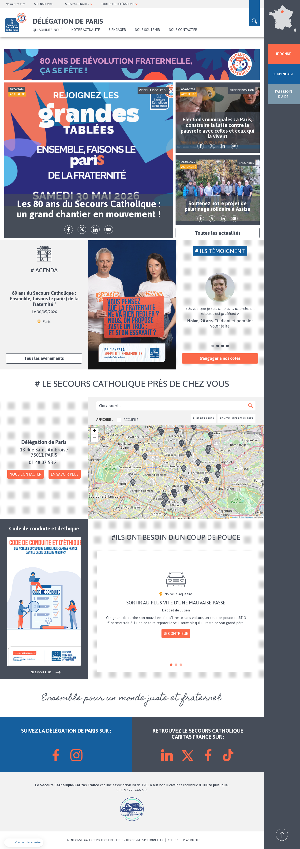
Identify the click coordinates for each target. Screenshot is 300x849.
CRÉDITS (173, 840)
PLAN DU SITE (191, 840)
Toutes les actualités (217, 233)
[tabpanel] (220, 300)
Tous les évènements (44, 358)
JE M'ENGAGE (283, 74)
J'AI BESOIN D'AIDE (283, 94)
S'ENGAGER (117, 30)
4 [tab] (227, 346)
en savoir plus (41, 672)
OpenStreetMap (247, 517)
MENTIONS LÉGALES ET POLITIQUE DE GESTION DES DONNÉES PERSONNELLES (115, 840)
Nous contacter (183, 30)
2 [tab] (217, 346)
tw (82, 229)
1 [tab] (212, 346)
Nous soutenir (147, 30)
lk (95, 229)
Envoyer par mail (108, 229)
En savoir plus (64, 474)
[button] (166, 445)
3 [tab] (222, 346)
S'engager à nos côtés (220, 358)
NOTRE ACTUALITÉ (85, 30)
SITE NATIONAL (43, 4)
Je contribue (176, 633)
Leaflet (233, 517)
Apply (250, 405)
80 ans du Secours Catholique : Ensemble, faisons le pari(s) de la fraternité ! (44, 298)
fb (68, 229)
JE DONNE (283, 54)
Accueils (127, 420)
